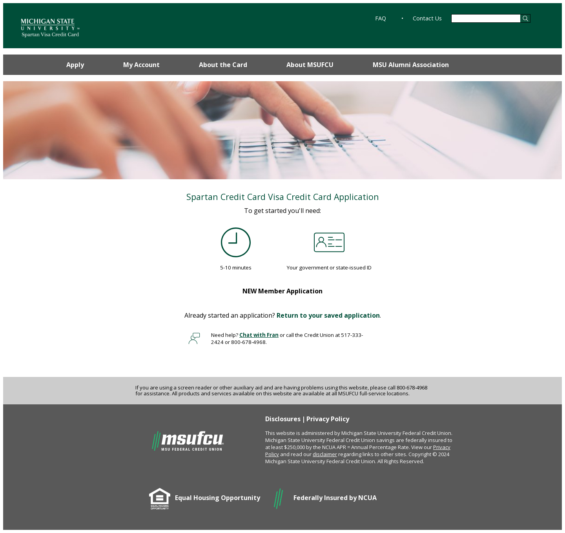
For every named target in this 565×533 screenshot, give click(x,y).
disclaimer (325, 454)
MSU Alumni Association (411, 64)
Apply (75, 64)
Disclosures (283, 419)
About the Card (223, 64)
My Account (141, 64)
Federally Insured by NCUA (335, 497)
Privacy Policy (327, 419)
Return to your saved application (328, 315)
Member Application (282, 291)
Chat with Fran (259, 334)
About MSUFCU (310, 64)
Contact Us (427, 18)
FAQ (380, 18)
